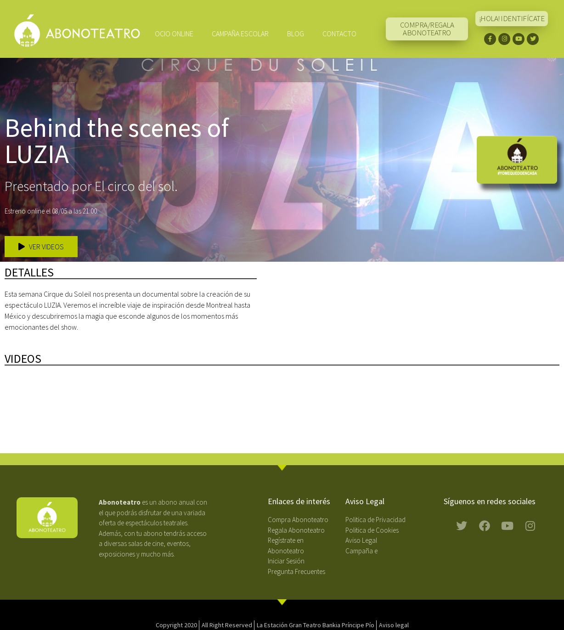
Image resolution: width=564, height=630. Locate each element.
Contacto (339, 33)
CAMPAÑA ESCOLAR (240, 33)
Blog (295, 33)
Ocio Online (174, 33)
